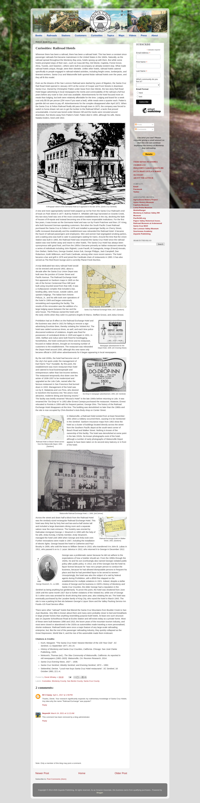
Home (81, 773)
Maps (121, 35)
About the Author (143, 178)
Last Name (141, 71)
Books (38, 35)
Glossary (138, 175)
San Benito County (75, 681)
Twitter (136, 192)
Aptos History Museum (143, 202)
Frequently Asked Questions (148, 168)
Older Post (121, 773)
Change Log (139, 165)
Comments (140, 129)
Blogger (100, 793)
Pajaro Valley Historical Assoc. (147, 221)
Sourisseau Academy (142, 231)
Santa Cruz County (91, 681)
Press (144, 35)
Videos (132, 35)
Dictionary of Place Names (147, 171)
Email (135, 187)
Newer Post (42, 773)
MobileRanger (139, 210)
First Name (141, 62)
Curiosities (97, 35)
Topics (110, 35)
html (141, 93)
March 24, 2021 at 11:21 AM (62, 713)
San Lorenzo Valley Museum (146, 229)
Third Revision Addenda (145, 162)
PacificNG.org (139, 218)
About (154, 35)
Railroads (52, 35)
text (140, 96)
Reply (44, 705)
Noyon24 (46, 713)
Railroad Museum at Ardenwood (147, 223)
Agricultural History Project (145, 200)
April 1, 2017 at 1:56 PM (63, 695)
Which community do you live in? (147, 80)
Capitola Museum (141, 205)
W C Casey (47, 695)
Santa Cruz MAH (140, 226)
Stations (66, 35)
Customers (81, 35)
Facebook (137, 189)
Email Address (143, 53)
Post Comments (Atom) (56, 779)
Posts (138, 125)
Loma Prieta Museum (142, 208)
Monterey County (59, 681)
